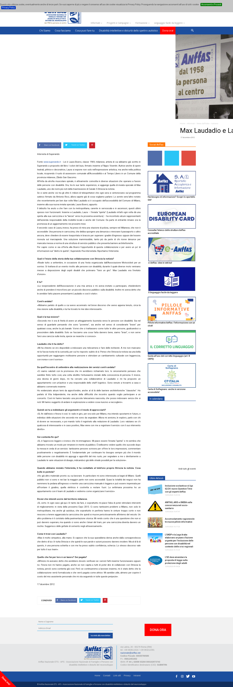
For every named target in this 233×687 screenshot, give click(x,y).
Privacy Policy (8, 7)
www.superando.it (52, 162)
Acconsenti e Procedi (211, 4)
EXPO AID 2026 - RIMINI (177, 405)
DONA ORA (158, 630)
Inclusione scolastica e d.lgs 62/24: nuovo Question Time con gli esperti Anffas (179, 489)
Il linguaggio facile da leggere (163, 292)
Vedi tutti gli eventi (187, 468)
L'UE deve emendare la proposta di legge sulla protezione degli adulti (176, 560)
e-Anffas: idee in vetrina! (160, 263)
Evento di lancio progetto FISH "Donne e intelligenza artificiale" (178, 458)
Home (97, 675)
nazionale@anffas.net (130, 653)
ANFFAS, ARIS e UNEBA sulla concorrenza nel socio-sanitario (178, 505)
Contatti (106, 675)
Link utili (117, 675)
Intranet (137, 675)
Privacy (127, 675)
